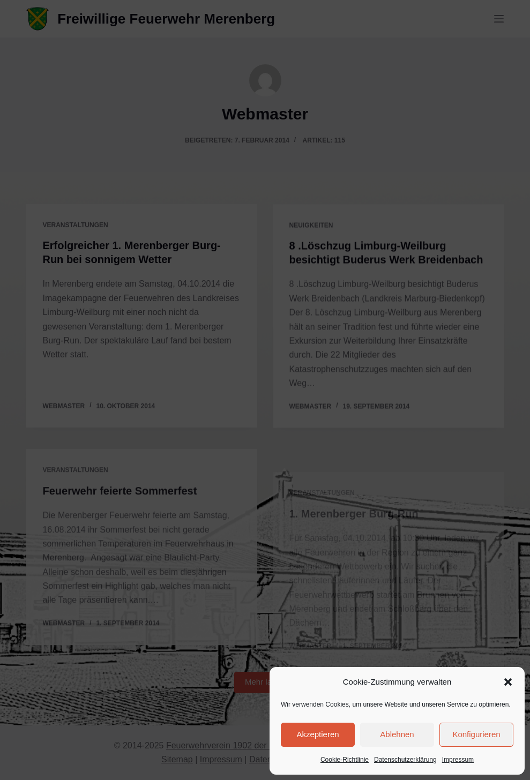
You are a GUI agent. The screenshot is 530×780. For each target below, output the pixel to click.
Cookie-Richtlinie (344, 759)
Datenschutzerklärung (405, 759)
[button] (508, 682)
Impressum (458, 759)
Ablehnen (397, 734)
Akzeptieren (317, 734)
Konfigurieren (476, 734)
